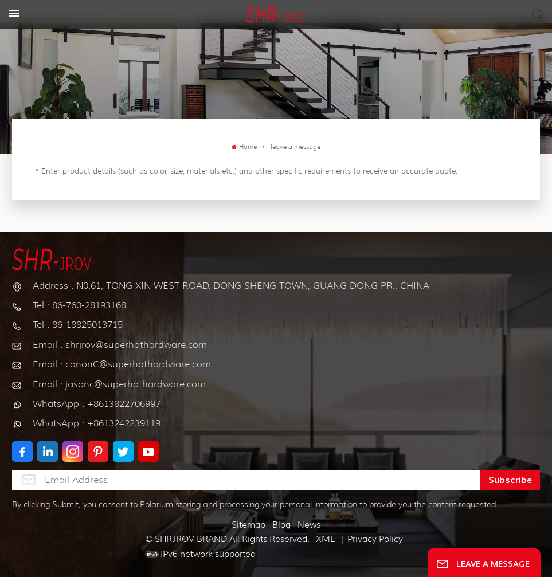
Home (244, 147)
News (308, 525)
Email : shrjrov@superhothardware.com (120, 344)
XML (325, 539)
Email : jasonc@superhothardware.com (119, 384)
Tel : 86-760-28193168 (79, 305)
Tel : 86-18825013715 (78, 324)
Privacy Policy (375, 539)
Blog (281, 525)
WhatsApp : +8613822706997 (96, 403)
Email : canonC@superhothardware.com (122, 364)
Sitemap (248, 525)
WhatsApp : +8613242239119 (96, 423)
